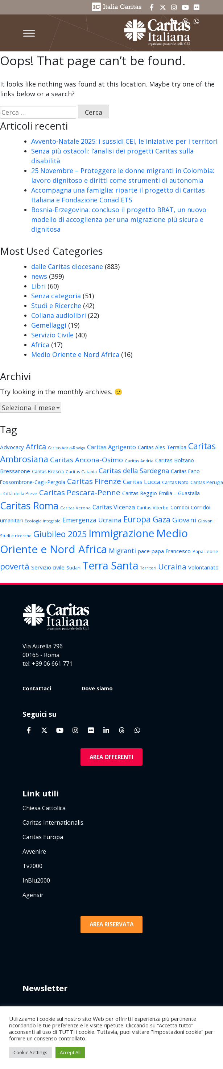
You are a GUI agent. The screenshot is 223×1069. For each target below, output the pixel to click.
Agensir (33, 895)
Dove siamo (97, 688)
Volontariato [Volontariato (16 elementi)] (203, 567)
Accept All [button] (70, 1052)
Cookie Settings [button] (30, 1052)
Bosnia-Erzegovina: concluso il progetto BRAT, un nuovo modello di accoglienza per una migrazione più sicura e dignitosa (118, 219)
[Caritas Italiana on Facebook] (151, 7)
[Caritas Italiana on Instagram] (174, 7)
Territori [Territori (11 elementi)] (148, 568)
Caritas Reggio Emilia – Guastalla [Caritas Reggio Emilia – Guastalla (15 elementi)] (161, 493)
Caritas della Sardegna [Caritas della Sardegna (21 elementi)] (134, 470)
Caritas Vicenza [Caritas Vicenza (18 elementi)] (113, 507)
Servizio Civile (52, 335)
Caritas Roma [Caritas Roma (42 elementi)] (29, 505)
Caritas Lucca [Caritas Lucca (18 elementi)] (141, 481)
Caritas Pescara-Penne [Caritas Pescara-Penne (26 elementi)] (79, 492)
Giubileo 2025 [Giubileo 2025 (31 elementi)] (60, 534)
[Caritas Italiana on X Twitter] (162, 7)
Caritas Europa (42, 837)
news (39, 276)
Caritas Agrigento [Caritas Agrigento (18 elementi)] (111, 447)
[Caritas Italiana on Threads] (121, 730)
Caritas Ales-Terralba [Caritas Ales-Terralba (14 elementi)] (162, 447)
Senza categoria (56, 295)
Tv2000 (32, 866)
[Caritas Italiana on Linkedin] (106, 730)
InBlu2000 (36, 880)
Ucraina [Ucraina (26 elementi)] (172, 566)
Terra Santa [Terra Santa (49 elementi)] (110, 565)
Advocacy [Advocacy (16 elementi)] (12, 447)
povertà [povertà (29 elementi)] (14, 566)
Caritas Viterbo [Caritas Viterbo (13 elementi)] (153, 507)
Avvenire (34, 851)
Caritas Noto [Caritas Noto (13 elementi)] (175, 482)
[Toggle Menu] (29, 33)
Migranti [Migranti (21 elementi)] (122, 550)
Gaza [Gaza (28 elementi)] (161, 519)
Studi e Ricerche (56, 305)
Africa (40, 344)
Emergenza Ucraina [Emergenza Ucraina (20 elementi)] (91, 519)
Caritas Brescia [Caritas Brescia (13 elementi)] (48, 471)
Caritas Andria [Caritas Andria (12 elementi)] (139, 460)
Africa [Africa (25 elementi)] (36, 446)
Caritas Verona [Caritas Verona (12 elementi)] (75, 507)
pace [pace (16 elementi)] (144, 551)
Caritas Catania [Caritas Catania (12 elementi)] (81, 471)
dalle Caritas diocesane (67, 266)
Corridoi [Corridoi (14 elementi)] (179, 507)
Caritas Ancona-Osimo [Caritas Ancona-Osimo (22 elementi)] (86, 459)
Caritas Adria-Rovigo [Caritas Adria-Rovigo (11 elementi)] (66, 447)
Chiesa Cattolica (44, 808)
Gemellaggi (48, 325)
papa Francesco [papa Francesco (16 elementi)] (171, 551)
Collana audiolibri (58, 315)
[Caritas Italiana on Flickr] (196, 7)
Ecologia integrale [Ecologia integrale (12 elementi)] (43, 520)
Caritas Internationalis (52, 822)
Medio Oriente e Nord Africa (75, 354)
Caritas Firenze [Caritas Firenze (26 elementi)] (94, 481)
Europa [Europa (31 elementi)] (137, 519)
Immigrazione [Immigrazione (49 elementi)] (121, 533)
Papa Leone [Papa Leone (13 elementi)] (205, 551)
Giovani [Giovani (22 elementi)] (184, 520)
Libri (38, 286)
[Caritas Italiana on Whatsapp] (137, 730)
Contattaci (36, 688)
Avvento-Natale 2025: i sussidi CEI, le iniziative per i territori (124, 141)
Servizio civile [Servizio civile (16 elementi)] (48, 567)
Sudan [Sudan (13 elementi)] (73, 567)
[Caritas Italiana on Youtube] (185, 7)
